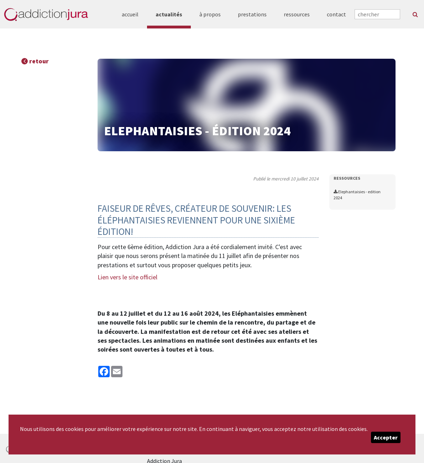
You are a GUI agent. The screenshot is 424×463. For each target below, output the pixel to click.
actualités (169, 14)
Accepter (386, 437)
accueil (130, 14)
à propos (210, 14)
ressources (297, 14)
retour (35, 61)
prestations (252, 14)
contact (336, 14)
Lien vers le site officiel (127, 277)
